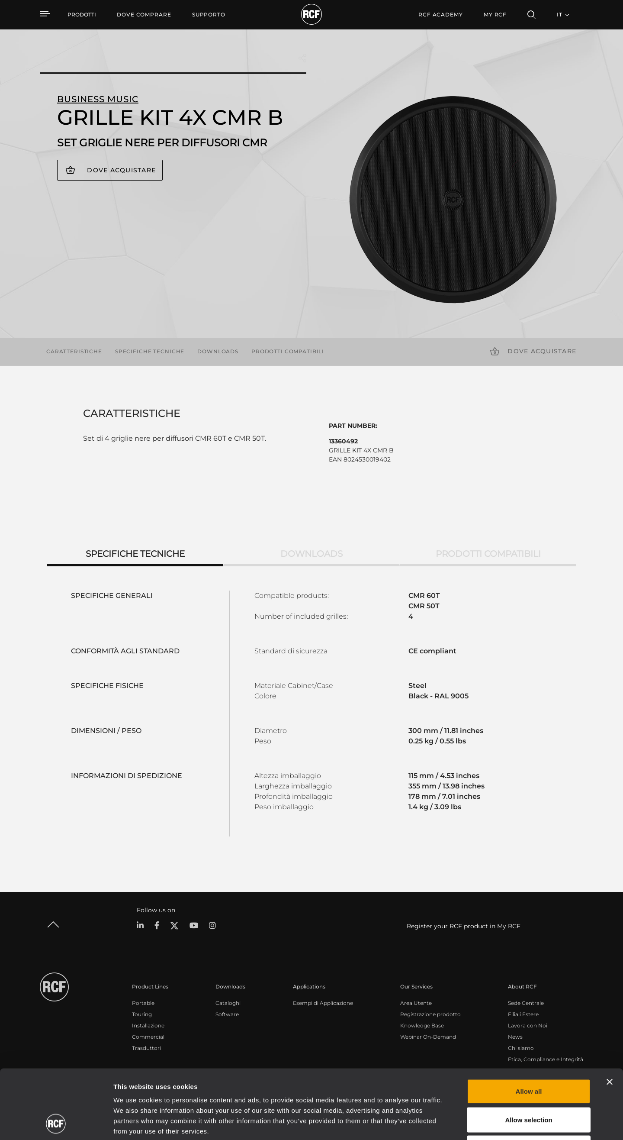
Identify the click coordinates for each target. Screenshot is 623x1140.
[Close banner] (610, 1017)
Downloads (217, 351)
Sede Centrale (526, 1003)
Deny (529, 1083)
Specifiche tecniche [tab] (135, 554)
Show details (445, 1123)
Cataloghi (228, 1003)
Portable (143, 1003)
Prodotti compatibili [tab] (488, 554)
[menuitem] (144, 15)
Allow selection (528, 1055)
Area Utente (416, 1003)
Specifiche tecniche (149, 351)
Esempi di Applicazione (323, 1003)
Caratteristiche (74, 351)
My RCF (495, 14)
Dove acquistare (121, 170)
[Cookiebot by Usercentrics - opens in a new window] (56, 1123)
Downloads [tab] (311, 554)
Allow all (529, 1026)
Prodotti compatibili (287, 351)
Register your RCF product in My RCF (463, 926)
